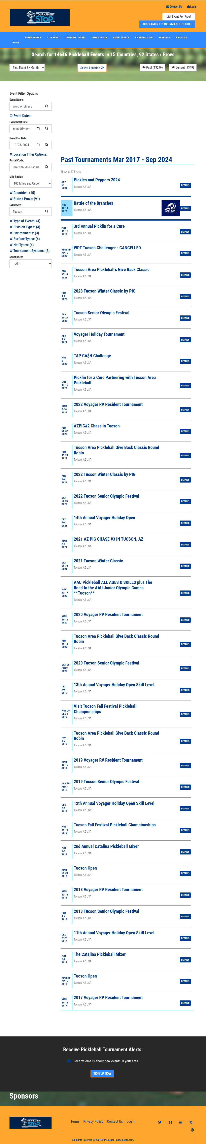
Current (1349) (183, 67)
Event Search (33, 37)
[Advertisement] (30, 331)
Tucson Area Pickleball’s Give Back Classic (111, 269)
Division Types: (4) (24, 227)
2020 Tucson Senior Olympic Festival (106, 662)
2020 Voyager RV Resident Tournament (108, 614)
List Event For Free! (179, 16)
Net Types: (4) (21, 245)
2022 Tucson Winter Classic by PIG (105, 474)
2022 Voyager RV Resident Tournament (108, 404)
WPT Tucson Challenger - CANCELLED (107, 247)
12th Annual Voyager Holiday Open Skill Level (114, 803)
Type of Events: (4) (24, 221)
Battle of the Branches (93, 203)
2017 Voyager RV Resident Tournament (108, 997)
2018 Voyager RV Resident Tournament (108, 889)
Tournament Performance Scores (166, 24)
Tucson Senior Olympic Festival (101, 312)
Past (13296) (152, 67)
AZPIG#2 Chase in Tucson (97, 425)
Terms (75, 1121)
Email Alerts (121, 37)
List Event (53, 37)
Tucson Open (85, 868)
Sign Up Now (102, 1073)
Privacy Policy (93, 1121)
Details (185, 185)
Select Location (92, 68)
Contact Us (174, 6)
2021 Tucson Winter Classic (98, 560)
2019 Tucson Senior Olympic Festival (106, 781)
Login (192, 6)
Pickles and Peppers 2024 (97, 179)
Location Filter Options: (28, 154)
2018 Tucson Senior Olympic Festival (106, 911)
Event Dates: (20, 116)
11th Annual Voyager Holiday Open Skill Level (114, 932)
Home (15, 42)
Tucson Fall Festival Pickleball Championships (115, 824)
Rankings (164, 37)
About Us (181, 37)
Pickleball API (143, 37)
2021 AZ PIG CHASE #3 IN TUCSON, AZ (108, 539)
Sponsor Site (99, 37)
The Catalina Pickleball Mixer (100, 954)
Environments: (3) (24, 233)
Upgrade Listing (75, 37)
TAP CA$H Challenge (92, 355)
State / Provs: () (24, 199)
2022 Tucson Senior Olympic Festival (106, 496)
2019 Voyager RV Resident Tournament (108, 760)
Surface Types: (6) (24, 239)
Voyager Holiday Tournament (99, 334)
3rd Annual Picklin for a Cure (99, 226)
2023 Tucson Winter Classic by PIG (105, 291)
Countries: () (22, 193)
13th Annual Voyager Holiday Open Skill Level (114, 684)
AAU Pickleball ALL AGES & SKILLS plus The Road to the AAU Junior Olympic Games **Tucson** (113, 588)
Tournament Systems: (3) (29, 251)
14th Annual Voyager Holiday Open (104, 517)
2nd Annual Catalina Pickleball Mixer (106, 846)
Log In (131, 1121)
